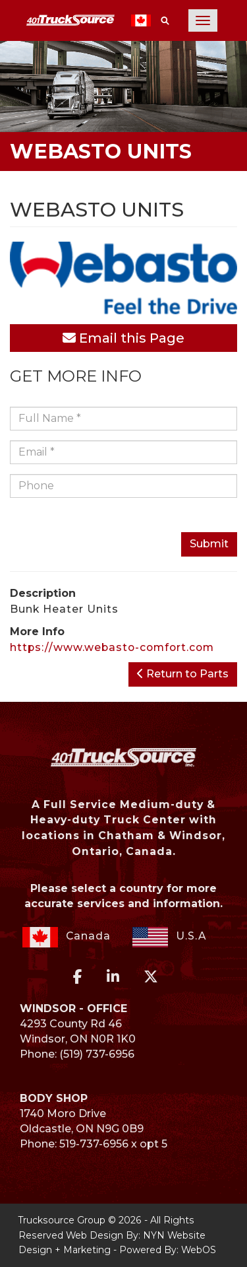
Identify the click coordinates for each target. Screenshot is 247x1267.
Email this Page (123, 338)
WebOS (198, 1250)
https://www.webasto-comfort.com (112, 647)
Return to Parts (183, 674)
